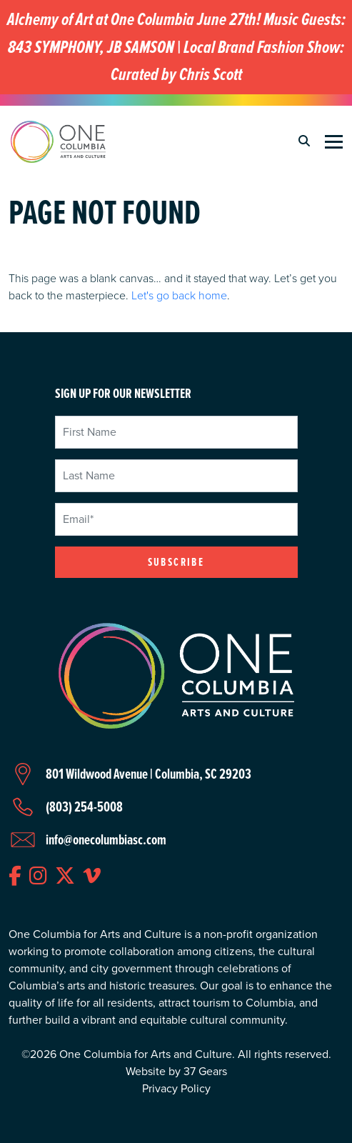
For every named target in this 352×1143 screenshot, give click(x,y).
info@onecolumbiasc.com (106, 839)
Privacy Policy (176, 1088)
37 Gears (205, 1071)
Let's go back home (179, 295)
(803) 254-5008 (84, 806)
